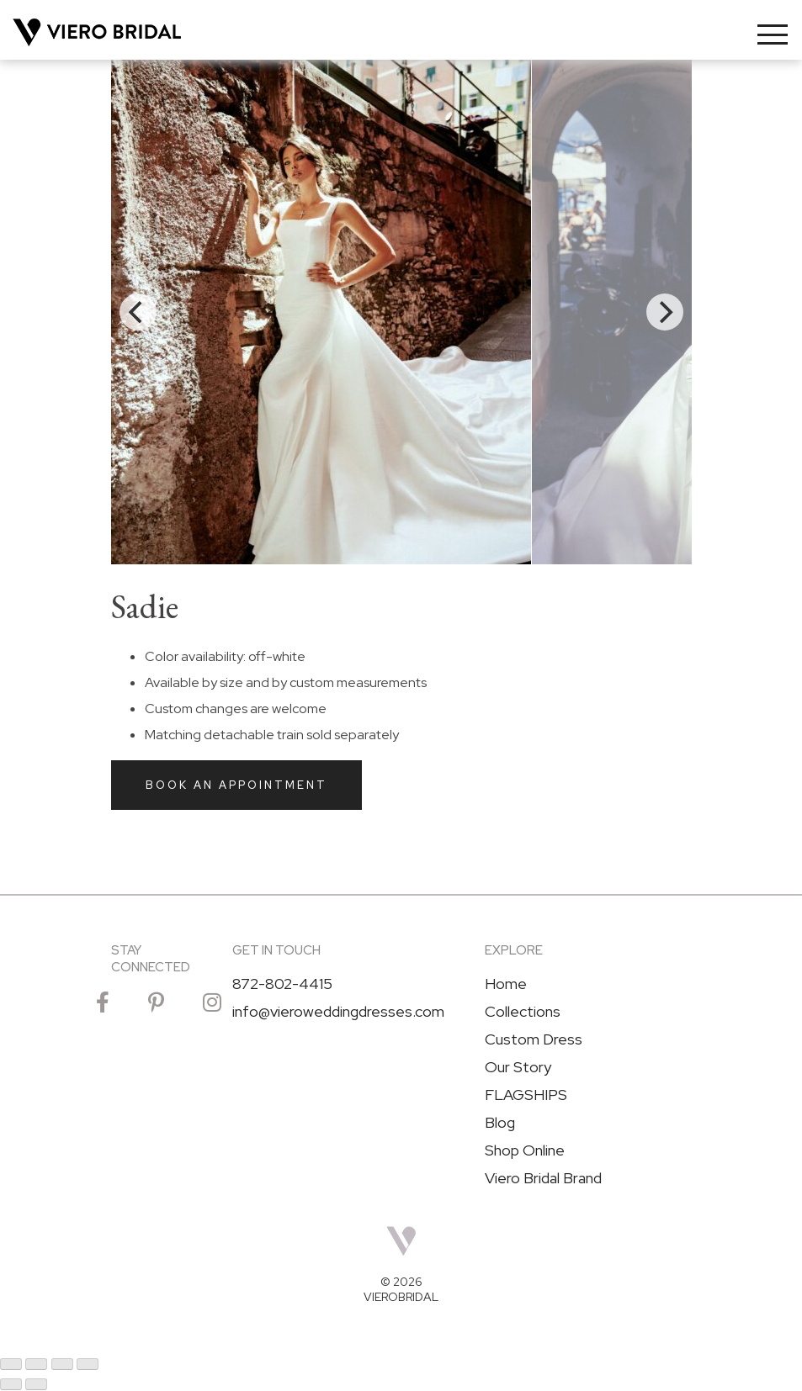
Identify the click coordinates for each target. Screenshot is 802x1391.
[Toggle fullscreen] (36, 1364)
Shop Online (525, 1150)
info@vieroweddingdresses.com (338, 1011)
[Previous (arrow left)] (11, 1384)
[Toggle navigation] (772, 34)
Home (506, 984)
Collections (522, 1011)
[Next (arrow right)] (36, 1384)
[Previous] (138, 312)
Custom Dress (533, 1039)
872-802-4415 (282, 984)
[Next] (664, 312)
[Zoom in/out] (11, 1364)
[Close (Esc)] (87, 1364)
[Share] (62, 1364)
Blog (500, 1122)
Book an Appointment (236, 785)
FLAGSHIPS (526, 1095)
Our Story (518, 1067)
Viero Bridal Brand (543, 1178)
